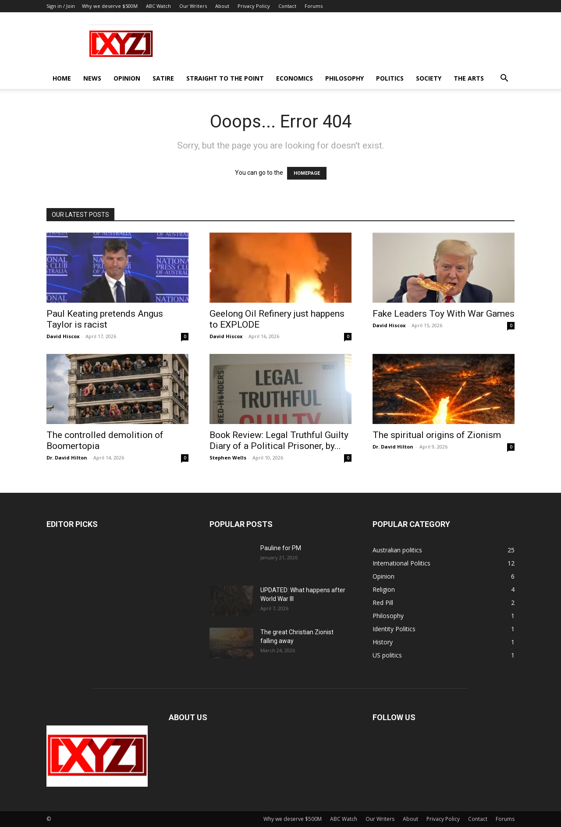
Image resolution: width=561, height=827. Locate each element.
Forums (314, 6)
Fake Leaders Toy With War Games (444, 313)
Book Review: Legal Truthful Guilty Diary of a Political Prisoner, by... (278, 440)
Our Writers (193, 6)
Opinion (127, 78)
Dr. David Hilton (66, 457)
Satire (163, 78)
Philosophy (344, 78)
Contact (287, 6)
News (92, 78)
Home (62, 78)
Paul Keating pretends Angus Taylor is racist (104, 319)
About (222, 6)
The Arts (469, 78)
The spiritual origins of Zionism (437, 435)
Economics (294, 78)
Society (428, 78)
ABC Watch (158, 6)
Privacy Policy (254, 6)
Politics (390, 78)
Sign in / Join (60, 6)
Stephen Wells (227, 457)
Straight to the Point (225, 78)
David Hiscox (62, 336)
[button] (504, 79)
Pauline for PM (280, 547)
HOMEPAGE (307, 173)
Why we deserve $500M (110, 6)
